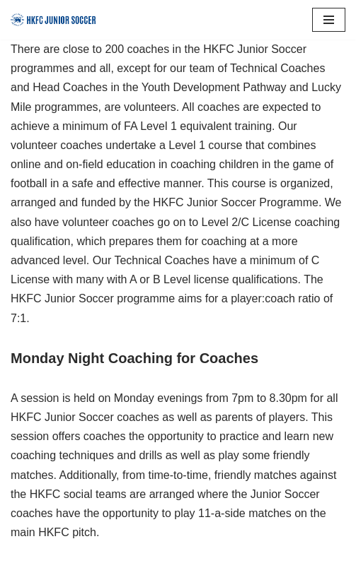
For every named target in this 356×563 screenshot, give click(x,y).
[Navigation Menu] (328, 20)
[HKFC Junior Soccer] (53, 20)
